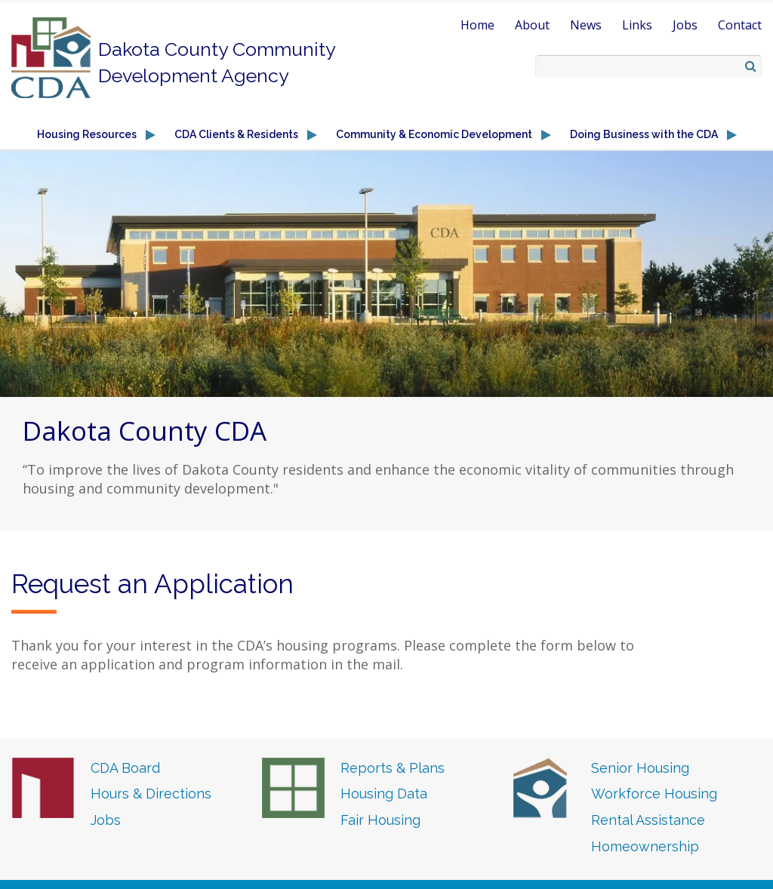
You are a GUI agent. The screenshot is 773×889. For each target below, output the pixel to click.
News (586, 25)
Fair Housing (380, 820)
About (532, 25)
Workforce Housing (654, 793)
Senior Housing (640, 768)
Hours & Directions (151, 793)
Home (477, 25)
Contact (740, 25)
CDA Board (125, 768)
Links (637, 25)
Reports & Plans (392, 768)
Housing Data (383, 793)
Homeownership (645, 846)
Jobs (685, 25)
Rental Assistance (648, 820)
